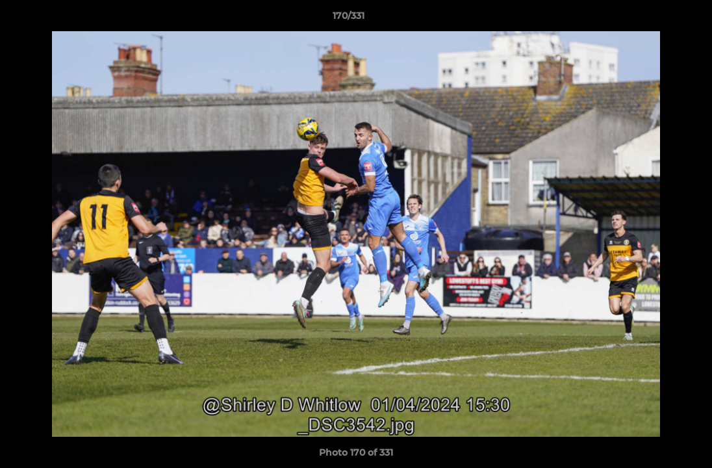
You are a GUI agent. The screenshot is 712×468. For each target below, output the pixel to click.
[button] (657, 19)
